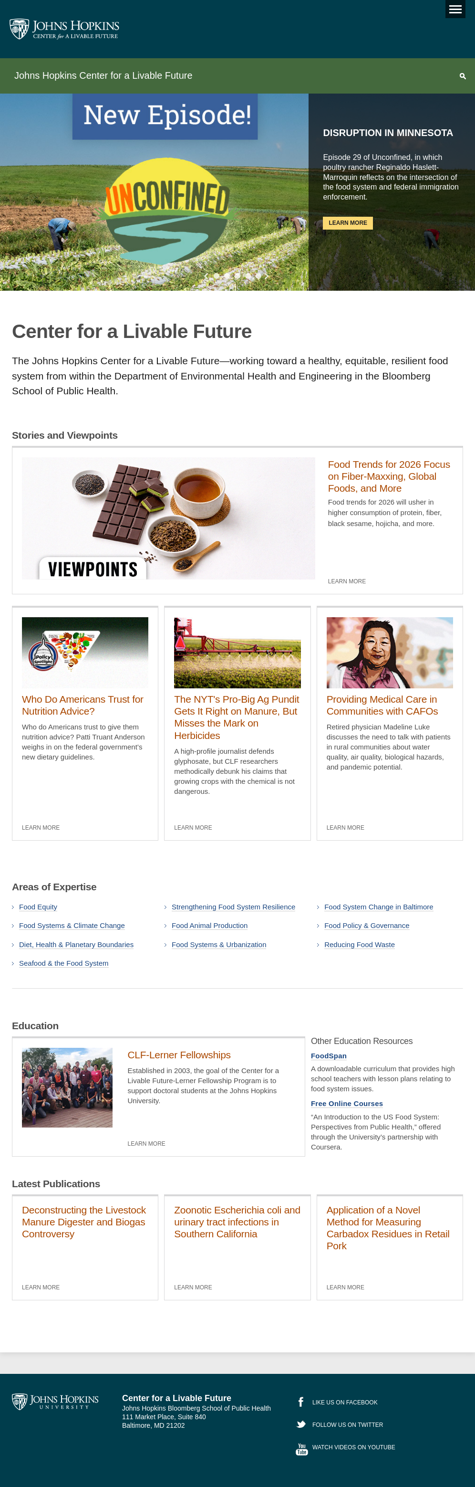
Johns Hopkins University (55, 1402)
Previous (207, 276)
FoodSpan (329, 1056)
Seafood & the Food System (64, 963)
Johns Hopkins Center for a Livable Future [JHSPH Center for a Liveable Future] (64, 29)
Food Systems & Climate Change (72, 925)
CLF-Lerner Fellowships (179, 1054)
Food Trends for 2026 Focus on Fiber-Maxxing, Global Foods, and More (389, 476)
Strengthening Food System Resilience (233, 907)
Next (264, 276)
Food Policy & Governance (366, 925)
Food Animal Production (210, 925)
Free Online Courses (347, 1103)
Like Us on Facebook (345, 1402)
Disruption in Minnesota (388, 132)
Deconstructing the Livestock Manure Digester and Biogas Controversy (84, 1221)
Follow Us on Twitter (347, 1425)
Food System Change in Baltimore (378, 907)
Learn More (348, 223)
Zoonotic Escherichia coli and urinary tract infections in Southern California (237, 1221)
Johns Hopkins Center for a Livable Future (103, 75)
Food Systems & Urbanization (219, 944)
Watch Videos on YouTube (353, 1447)
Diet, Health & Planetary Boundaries (76, 944)
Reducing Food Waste (359, 944)
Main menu (453, 6)
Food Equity (38, 907)
